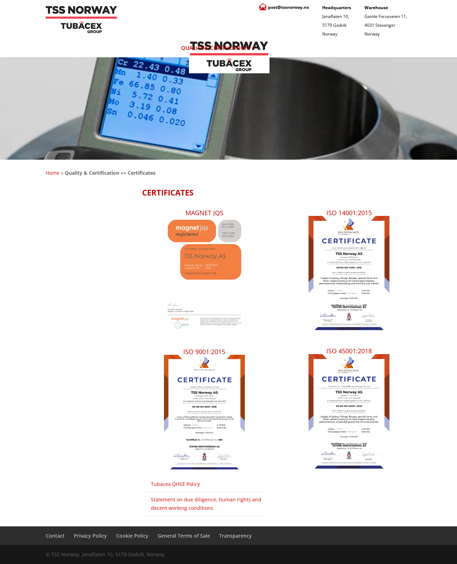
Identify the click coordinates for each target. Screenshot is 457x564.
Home (52, 172)
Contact (343, 48)
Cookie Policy (132, 535)
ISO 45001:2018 (349, 351)
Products (134, 48)
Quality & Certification (215, 48)
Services (293, 48)
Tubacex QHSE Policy (175, 484)
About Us (74, 48)
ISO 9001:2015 (204, 351)
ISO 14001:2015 (349, 213)
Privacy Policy (90, 535)
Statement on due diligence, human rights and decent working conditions (206, 503)
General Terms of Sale (184, 535)
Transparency (235, 535)
